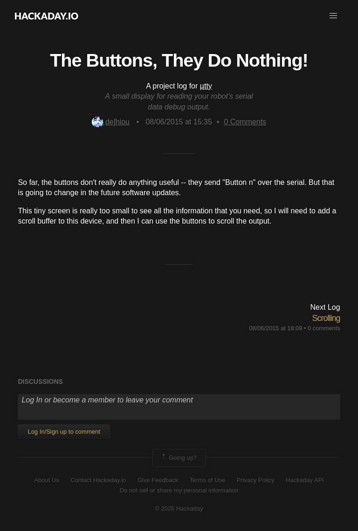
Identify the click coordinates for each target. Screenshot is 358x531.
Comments (245, 122)
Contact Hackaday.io (98, 480)
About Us (46, 480)
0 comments (324, 328)
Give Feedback (158, 480)
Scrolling (326, 318)
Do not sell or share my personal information (178, 490)
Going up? (178, 458)
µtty (206, 86)
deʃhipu (111, 122)
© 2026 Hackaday (179, 508)
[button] (333, 16)
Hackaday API (305, 480)
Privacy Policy (256, 480)
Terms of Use (208, 480)
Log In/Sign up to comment (64, 431)
